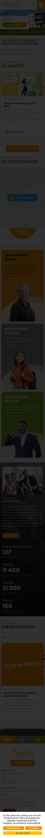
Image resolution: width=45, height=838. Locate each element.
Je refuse (33, 828)
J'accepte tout (13, 828)
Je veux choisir (22, 833)
